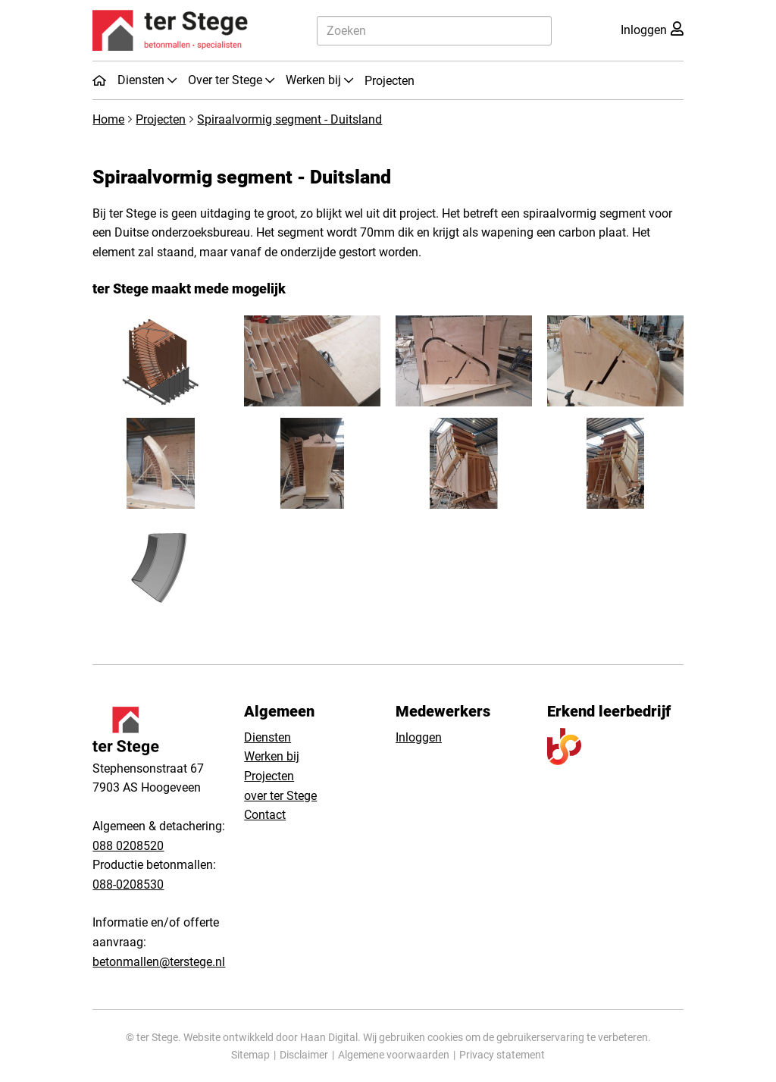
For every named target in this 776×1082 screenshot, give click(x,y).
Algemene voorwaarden (393, 1055)
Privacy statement (502, 1055)
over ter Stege (280, 796)
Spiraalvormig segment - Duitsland (289, 119)
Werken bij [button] (315, 80)
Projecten (390, 81)
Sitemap (250, 1055)
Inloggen (419, 737)
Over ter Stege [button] (226, 80)
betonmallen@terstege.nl (158, 962)
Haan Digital (329, 1037)
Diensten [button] (142, 80)
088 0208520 (128, 846)
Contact (265, 815)
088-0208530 (128, 884)
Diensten (267, 737)
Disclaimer (304, 1055)
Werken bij (271, 756)
